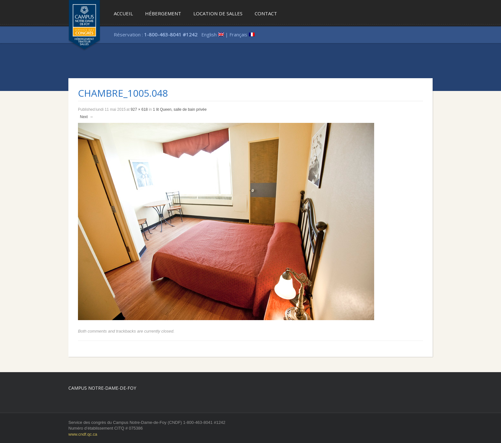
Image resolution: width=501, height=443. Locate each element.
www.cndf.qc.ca (82, 434)
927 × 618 (139, 109)
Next (87, 117)
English (209, 34)
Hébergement (163, 13)
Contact (266, 13)
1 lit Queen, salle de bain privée (180, 109)
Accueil (123, 13)
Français (238, 34)
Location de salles (218, 13)
